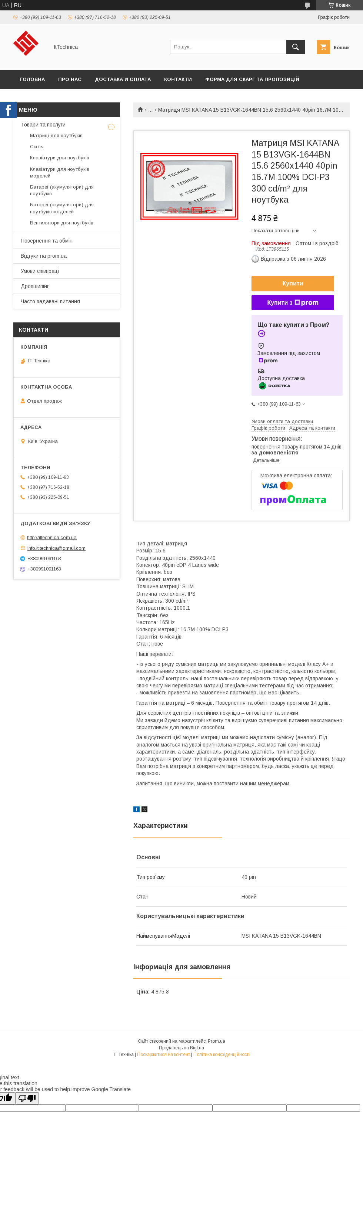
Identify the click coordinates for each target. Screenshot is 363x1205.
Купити (293, 283)
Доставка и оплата (123, 79)
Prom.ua (216, 1041)
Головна (32, 79)
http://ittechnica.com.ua (52, 537)
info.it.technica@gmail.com (56, 548)
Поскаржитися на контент (163, 1054)
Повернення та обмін (47, 241)
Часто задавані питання (50, 301)
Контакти (178, 79)
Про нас (69, 79)
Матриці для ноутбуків (56, 135)
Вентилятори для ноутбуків (61, 223)
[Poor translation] (27, 1098)
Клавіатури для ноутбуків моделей (59, 172)
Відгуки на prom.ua (44, 256)
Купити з (292, 302)
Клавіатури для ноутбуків (59, 157)
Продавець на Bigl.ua (181, 1047)
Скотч (37, 146)
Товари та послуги (43, 125)
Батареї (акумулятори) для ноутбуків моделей (62, 208)
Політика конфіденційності (221, 1054)
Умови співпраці (40, 271)
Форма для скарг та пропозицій (252, 79)
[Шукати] (295, 47)
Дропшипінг (35, 286)
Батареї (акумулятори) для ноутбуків (62, 190)
